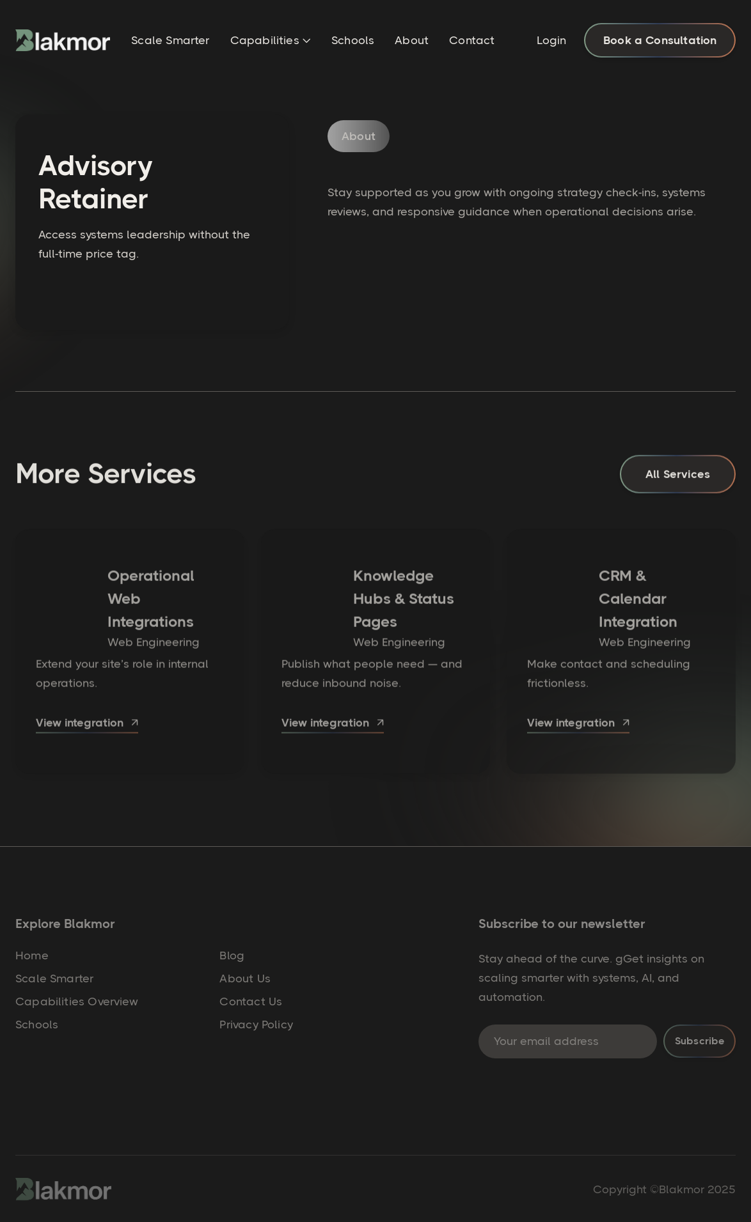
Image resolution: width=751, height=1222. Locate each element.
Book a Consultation (659, 40)
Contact (471, 40)
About (412, 40)
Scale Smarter (170, 40)
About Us (244, 978)
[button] (270, 41)
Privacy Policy (256, 1024)
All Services (677, 478)
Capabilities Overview (76, 1001)
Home (32, 955)
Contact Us (250, 1001)
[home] (62, 40)
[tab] (359, 145)
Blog (231, 955)
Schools (352, 40)
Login (552, 40)
